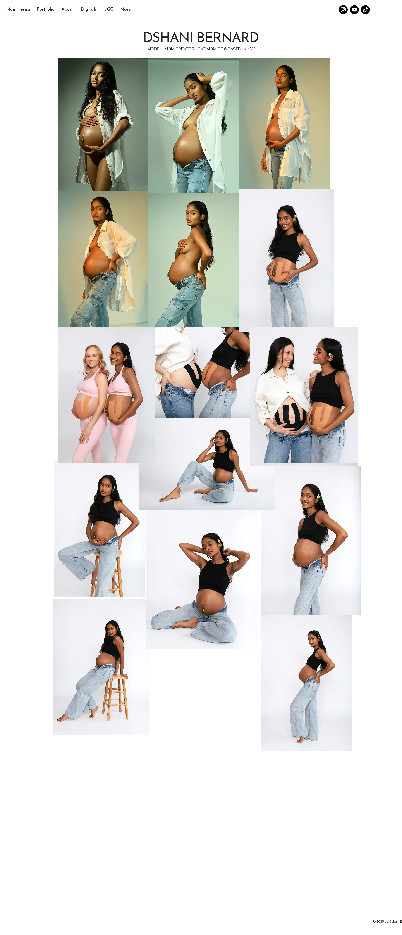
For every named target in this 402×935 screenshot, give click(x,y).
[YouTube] (354, 9)
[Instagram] (343, 9)
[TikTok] (365, 9)
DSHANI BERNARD (201, 38)
